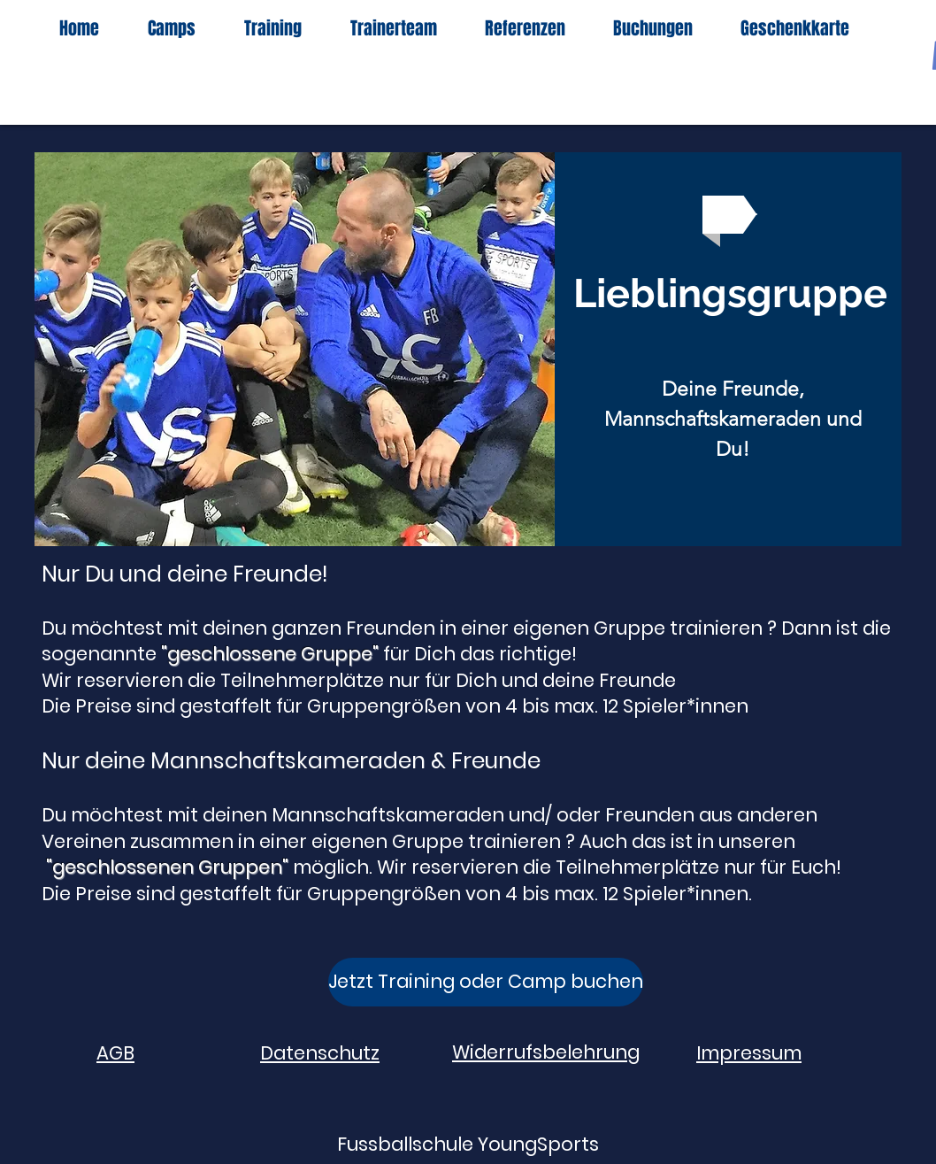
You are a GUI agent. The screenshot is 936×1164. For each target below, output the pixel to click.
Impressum (749, 1053)
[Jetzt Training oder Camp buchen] (485, 982)
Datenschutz (320, 1053)
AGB (115, 1053)
